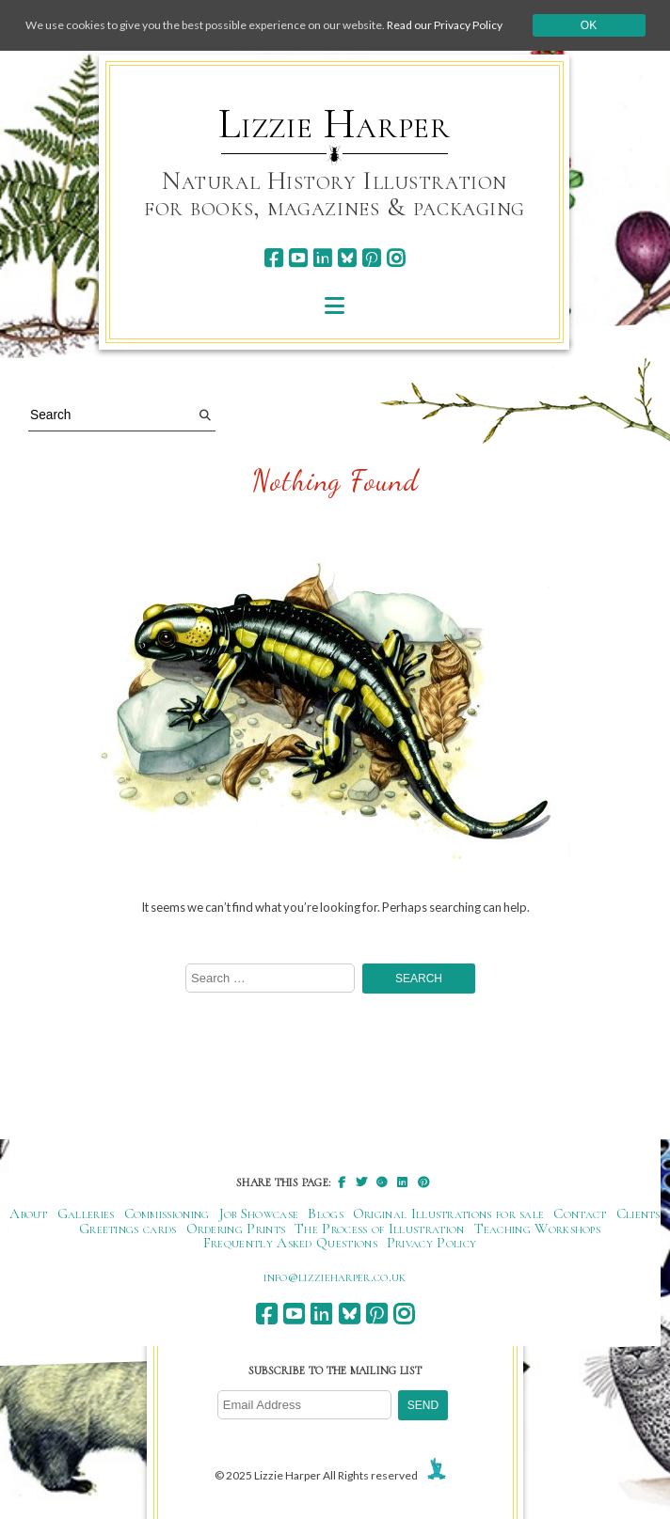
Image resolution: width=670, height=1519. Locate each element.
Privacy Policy (431, 1242)
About (28, 1213)
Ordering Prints (236, 1228)
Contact (579, 1213)
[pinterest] (371, 258)
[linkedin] (322, 258)
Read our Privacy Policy (444, 25)
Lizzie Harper (334, 124)
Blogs (325, 1213)
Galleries (86, 1213)
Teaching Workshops (537, 1228)
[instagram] (396, 258)
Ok (589, 25)
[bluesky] (347, 258)
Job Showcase (259, 1213)
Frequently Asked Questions (290, 1242)
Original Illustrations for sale (449, 1213)
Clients (638, 1213)
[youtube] (298, 258)
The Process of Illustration (379, 1228)
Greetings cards (128, 1228)
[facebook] (273, 258)
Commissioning (167, 1213)
